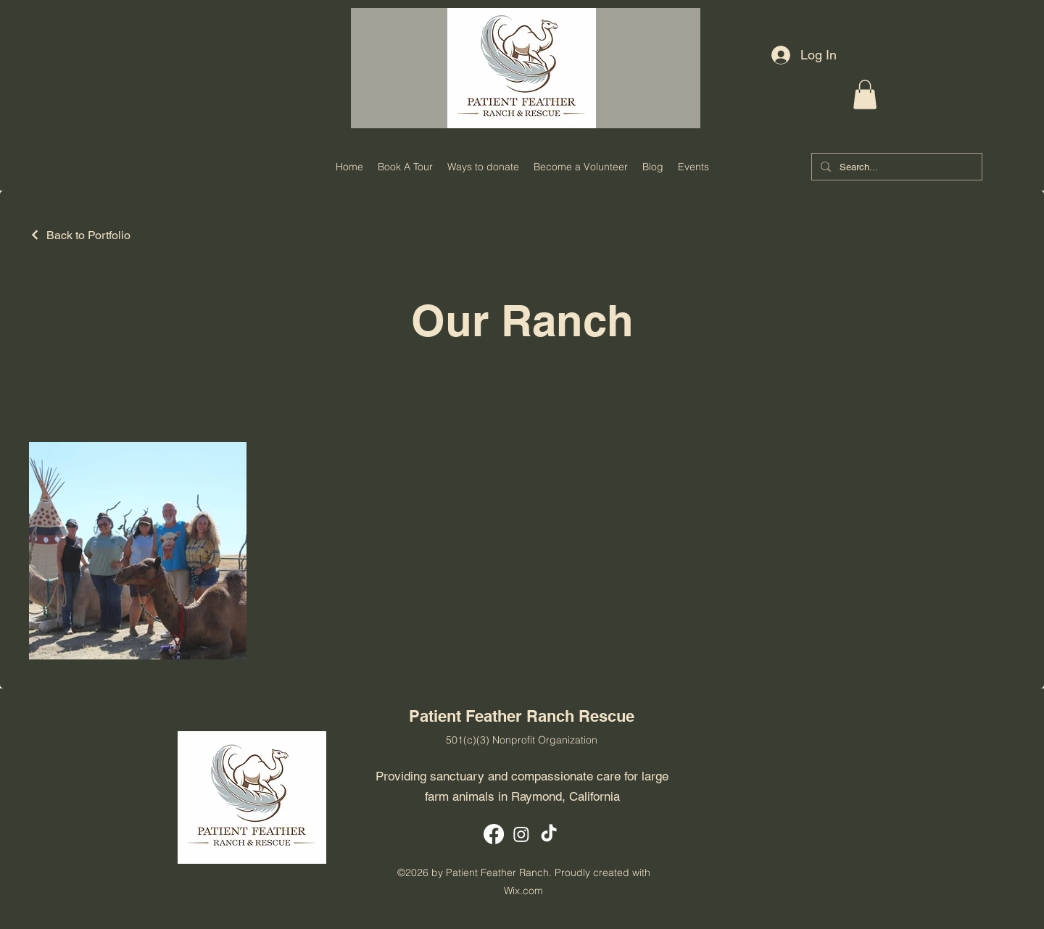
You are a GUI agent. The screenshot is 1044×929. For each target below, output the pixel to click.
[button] (865, 94)
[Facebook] (494, 834)
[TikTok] (549, 834)
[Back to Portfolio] (79, 235)
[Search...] (895, 168)
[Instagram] (521, 834)
